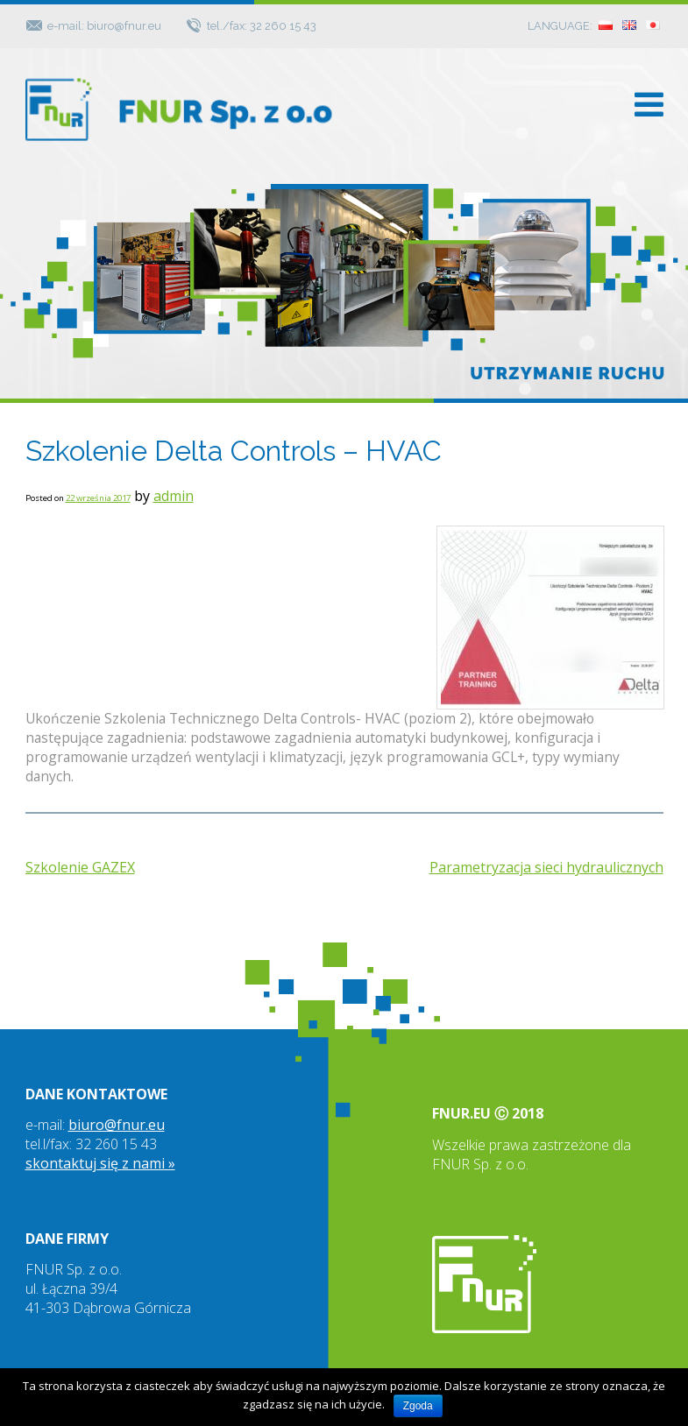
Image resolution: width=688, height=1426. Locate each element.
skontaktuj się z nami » (100, 1163)
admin (173, 495)
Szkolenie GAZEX (80, 867)
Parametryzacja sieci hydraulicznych (546, 867)
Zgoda (418, 1406)
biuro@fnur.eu (116, 1124)
